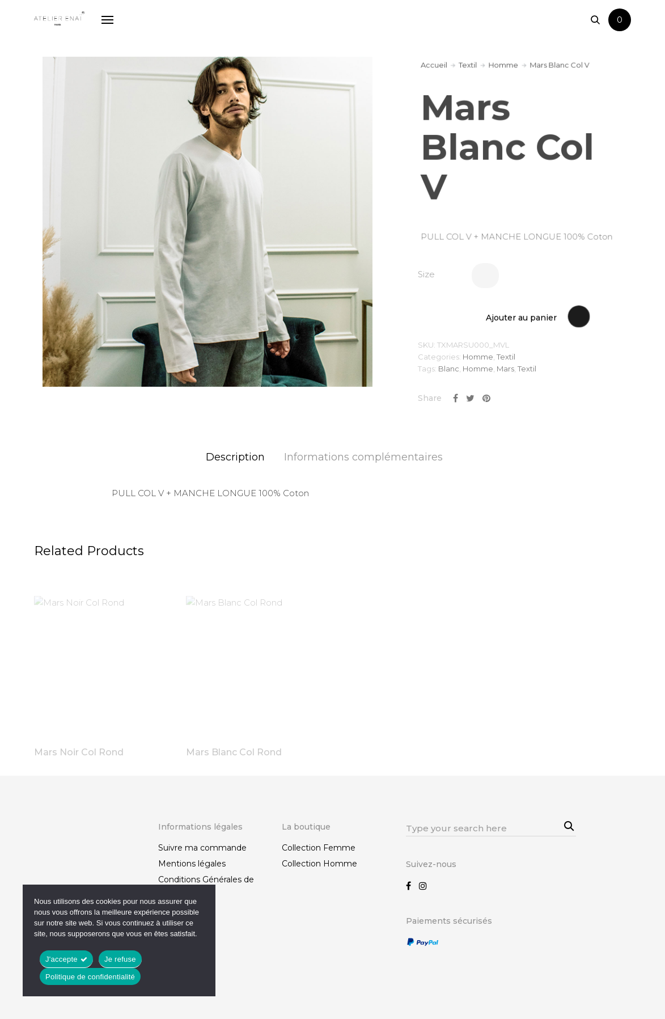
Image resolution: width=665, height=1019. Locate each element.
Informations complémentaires (363, 457)
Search (567, 824)
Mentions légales (192, 864)
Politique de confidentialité (90, 977)
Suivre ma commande (202, 848)
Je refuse (120, 959)
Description (235, 457)
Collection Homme (319, 864)
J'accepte (61, 959)
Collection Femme (318, 848)
